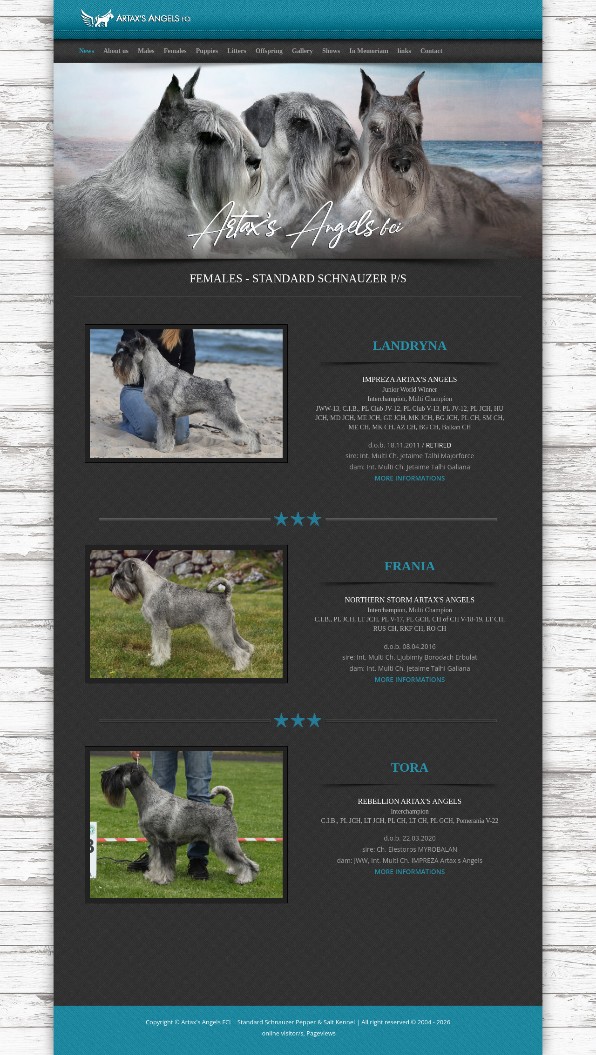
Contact (431, 50)
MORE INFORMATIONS (410, 478)
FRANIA (410, 566)
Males (146, 50)
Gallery (302, 50)
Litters (236, 50)
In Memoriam (368, 50)
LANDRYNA (409, 345)
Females (175, 50)
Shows (331, 50)
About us (116, 50)
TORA (409, 767)
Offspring (269, 50)
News (86, 50)
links (404, 50)
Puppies (207, 50)
